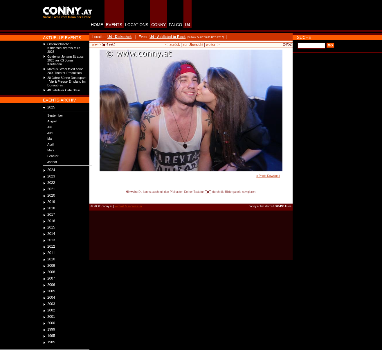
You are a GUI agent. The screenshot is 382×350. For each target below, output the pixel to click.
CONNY (158, 24)
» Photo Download (268, 175)
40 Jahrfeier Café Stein (63, 90)
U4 (187, 24)
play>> (96, 44)
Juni (50, 133)
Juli (49, 127)
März (50, 150)
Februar (53, 156)
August (52, 121)
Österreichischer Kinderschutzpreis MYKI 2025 (64, 47)
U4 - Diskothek (119, 37)
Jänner (52, 162)
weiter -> (212, 45)
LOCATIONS (136, 24)
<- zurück (172, 45)
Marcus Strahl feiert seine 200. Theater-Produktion (65, 71)
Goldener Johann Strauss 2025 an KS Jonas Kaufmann (65, 60)
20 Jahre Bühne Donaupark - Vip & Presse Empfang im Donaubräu (67, 81)
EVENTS (114, 24)
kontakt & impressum (128, 206)
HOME (97, 24)
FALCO (175, 24)
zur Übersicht (193, 45)
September (55, 115)
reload (94, 197)
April (50, 144)
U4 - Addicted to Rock (167, 37)
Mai (50, 138)
